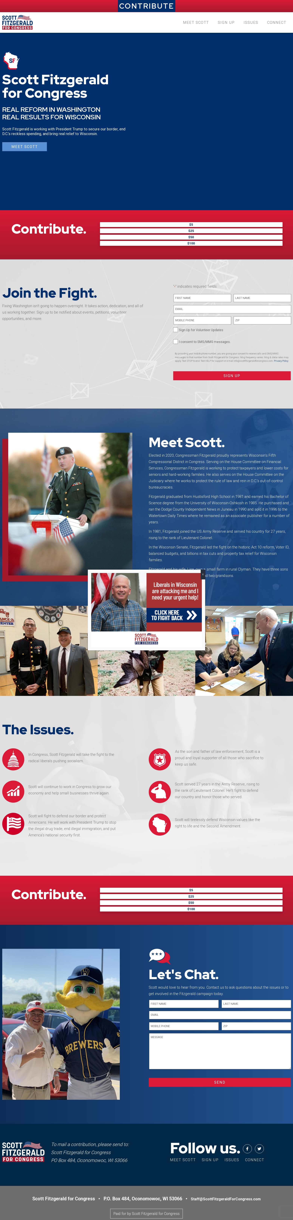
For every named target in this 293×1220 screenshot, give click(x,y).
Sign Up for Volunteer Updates (201, 318)
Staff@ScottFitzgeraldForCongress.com (226, 1175)
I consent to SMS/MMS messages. (205, 330)
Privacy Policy (281, 349)
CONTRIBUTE (146, 6)
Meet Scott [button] (24, 146)
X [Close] (203, 574)
